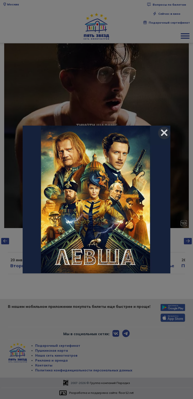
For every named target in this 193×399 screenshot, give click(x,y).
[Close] (164, 133)
